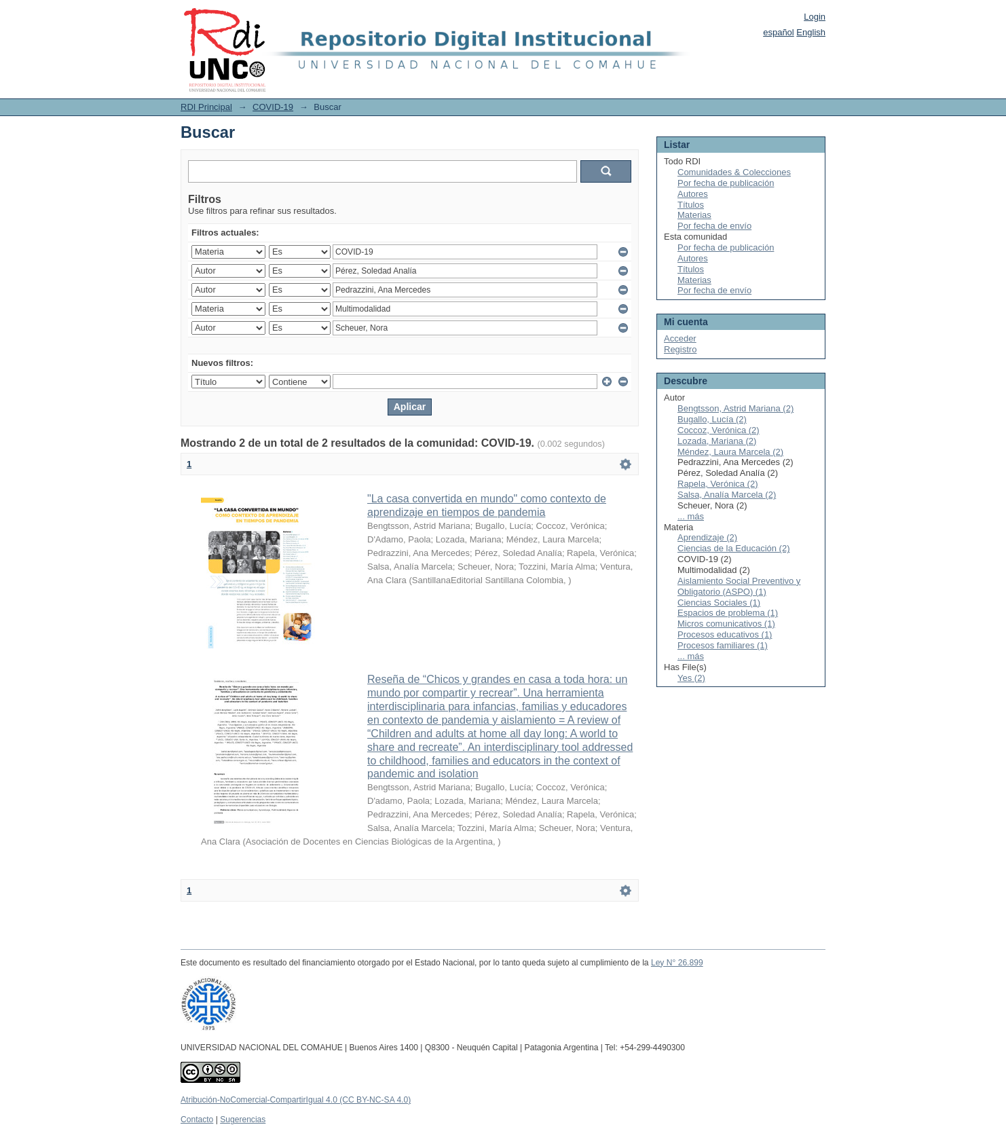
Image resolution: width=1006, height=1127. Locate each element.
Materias (694, 215)
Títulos (690, 205)
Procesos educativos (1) (724, 634)
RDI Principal (206, 107)
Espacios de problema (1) (727, 613)
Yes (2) (691, 678)
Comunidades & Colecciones (734, 172)
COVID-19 (273, 107)
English (810, 32)
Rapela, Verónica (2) (717, 484)
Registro (680, 349)
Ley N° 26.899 (677, 962)
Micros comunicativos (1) (726, 623)
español (778, 32)
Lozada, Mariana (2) (716, 441)
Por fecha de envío (714, 226)
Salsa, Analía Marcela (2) (726, 494)
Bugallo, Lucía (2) (712, 419)
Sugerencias (242, 1119)
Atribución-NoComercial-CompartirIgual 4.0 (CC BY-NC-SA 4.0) (296, 1100)
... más (690, 516)
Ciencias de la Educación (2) (733, 548)
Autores (692, 194)
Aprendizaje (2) (707, 537)
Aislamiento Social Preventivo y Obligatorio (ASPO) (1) (738, 586)
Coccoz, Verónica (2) (718, 430)
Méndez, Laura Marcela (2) (730, 452)
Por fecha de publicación (725, 183)
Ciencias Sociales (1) (718, 602)
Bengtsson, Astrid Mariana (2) (735, 408)
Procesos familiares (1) (722, 645)
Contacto (197, 1119)
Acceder (680, 338)
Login (814, 17)
